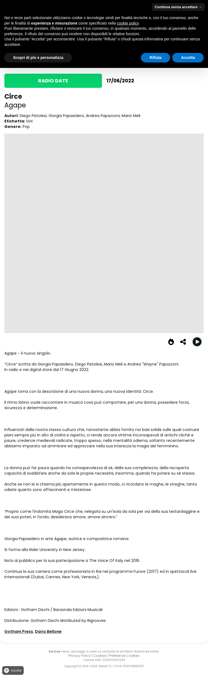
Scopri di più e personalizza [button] (38, 57)
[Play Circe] (197, 341)
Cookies (100, 655)
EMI (29, 121)
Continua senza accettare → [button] (178, 7)
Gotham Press (18, 631)
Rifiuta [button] (156, 57)
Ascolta (12, 670)
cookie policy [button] (127, 23)
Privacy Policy (79, 655)
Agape (15, 105)
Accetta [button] (188, 57)
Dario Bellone (48, 631)
